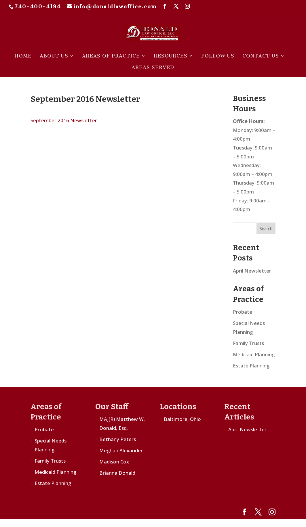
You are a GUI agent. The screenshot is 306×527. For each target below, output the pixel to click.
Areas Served (153, 67)
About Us (54, 56)
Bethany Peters (117, 439)
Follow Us (217, 56)
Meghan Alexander (121, 450)
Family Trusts (248, 343)
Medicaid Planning (254, 354)
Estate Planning (251, 365)
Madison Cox (114, 461)
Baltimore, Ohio (182, 419)
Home (23, 56)
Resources (170, 56)
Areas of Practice (111, 56)
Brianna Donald (117, 472)
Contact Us (260, 56)
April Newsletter (252, 270)
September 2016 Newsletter (64, 120)
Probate (242, 311)
